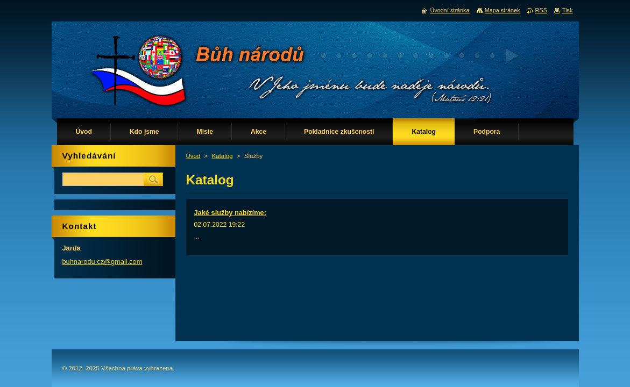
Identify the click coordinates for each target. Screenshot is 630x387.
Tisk (567, 10)
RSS (541, 10)
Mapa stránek (502, 10)
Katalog (222, 156)
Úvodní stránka (449, 10)
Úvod (193, 156)
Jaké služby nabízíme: (230, 213)
